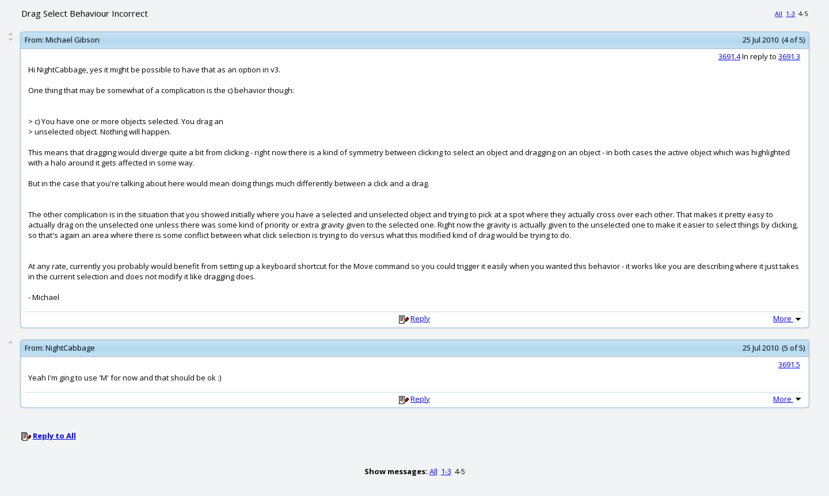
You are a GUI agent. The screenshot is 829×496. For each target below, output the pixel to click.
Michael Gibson (72, 39)
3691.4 (729, 56)
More (788, 318)
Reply (420, 318)
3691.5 (789, 364)
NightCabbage (70, 348)
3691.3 (789, 56)
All (778, 13)
